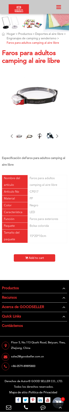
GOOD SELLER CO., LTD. (47, 381)
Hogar (11, 34)
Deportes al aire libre (49, 34)
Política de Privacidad (43, 392)
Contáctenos (12, 326)
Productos (25, 34)
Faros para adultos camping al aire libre (33, 43)
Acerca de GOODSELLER (23, 307)
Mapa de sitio (18, 392)
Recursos (9, 298)
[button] (12, 136)
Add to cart (34, 258)
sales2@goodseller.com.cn (23, 357)
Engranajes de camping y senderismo (31, 38)
